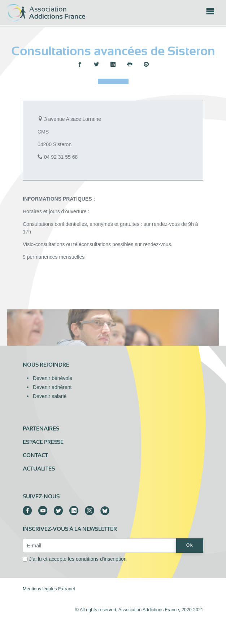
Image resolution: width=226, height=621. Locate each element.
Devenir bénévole (52, 378)
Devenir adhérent (52, 387)
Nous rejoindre (46, 365)
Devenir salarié (49, 396)
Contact (35, 455)
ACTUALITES (39, 468)
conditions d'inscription (101, 559)
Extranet (66, 588)
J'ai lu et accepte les (78, 559)
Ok (189, 545)
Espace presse (43, 442)
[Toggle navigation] (210, 13)
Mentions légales (40, 588)
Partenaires (41, 428)
